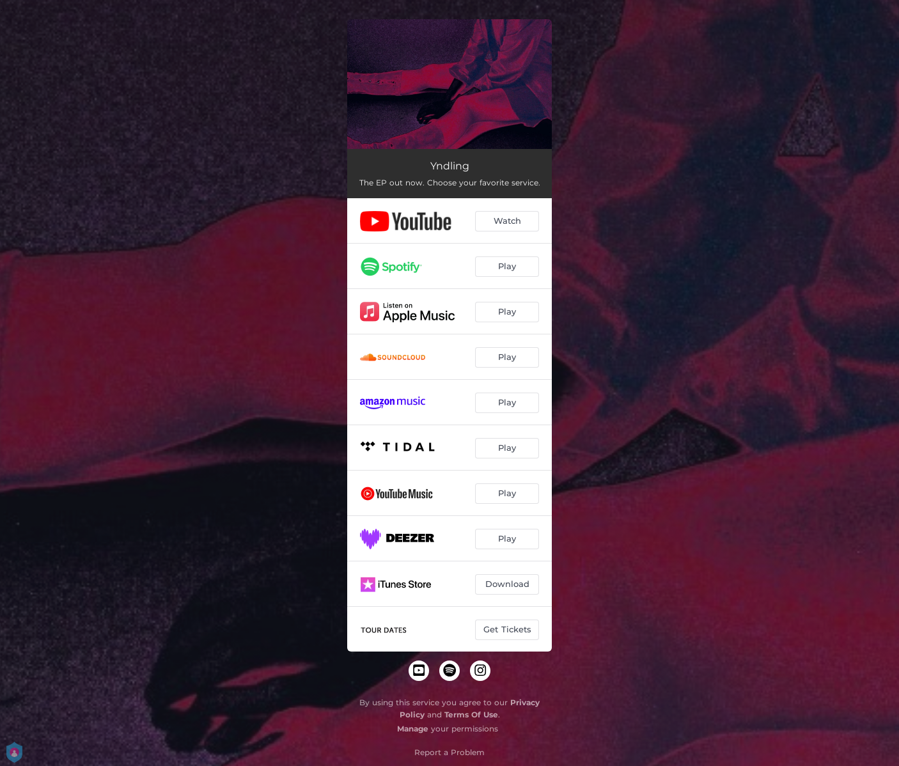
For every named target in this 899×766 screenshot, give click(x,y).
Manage (412, 728)
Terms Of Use (471, 714)
